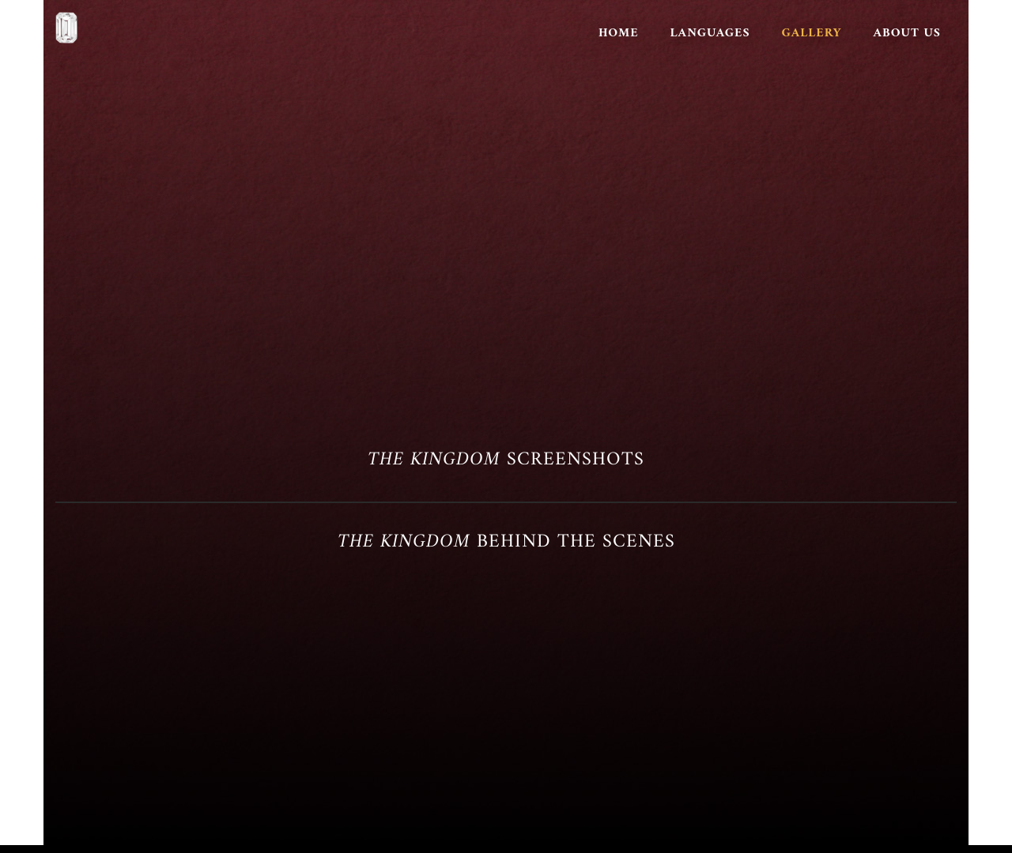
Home (619, 33)
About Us (907, 33)
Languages (710, 33)
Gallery (812, 33)
